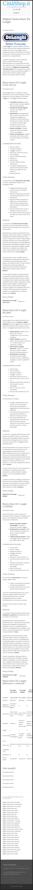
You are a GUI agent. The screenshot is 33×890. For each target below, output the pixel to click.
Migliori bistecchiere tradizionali (12, 831)
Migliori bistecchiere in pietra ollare (13, 829)
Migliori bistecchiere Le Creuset (12, 806)
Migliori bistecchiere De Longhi (11, 850)
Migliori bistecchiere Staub (10, 812)
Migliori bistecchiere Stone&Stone (12, 804)
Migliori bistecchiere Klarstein (11, 841)
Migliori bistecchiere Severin (11, 839)
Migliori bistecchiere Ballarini (11, 825)
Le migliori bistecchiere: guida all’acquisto (13, 797)
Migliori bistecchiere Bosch (10, 852)
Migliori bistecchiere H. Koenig (11, 821)
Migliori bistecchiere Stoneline (11, 802)
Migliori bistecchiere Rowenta (11, 847)
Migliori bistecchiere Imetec (10, 843)
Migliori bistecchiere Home (10, 810)
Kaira (21, 886)
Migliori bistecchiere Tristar (10, 835)
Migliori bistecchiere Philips (10, 845)
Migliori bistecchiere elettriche (11, 827)
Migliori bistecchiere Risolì (10, 817)
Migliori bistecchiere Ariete (10, 854)
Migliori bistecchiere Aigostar (11, 837)
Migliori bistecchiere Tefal (10, 833)
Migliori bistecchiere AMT (10, 808)
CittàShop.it (16, 3)
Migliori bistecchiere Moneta (11, 819)
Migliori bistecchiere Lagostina (11, 823)
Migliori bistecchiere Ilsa (9, 815)
